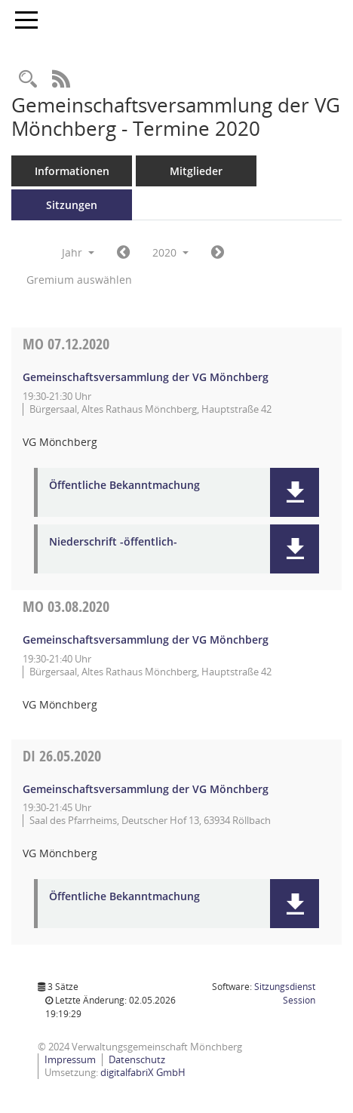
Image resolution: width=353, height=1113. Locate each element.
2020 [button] (170, 252)
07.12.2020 (66, 344)
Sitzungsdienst (284, 993)
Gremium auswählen (79, 279)
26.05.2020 (62, 756)
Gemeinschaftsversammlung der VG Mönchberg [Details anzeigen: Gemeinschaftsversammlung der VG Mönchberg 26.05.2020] (146, 789)
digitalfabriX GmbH (143, 1072)
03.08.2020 (66, 606)
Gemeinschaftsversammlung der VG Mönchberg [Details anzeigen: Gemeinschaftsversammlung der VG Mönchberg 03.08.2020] (146, 639)
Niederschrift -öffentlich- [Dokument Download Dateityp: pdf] (113, 542)
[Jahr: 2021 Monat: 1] (217, 252)
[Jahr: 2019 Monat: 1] (123, 252)
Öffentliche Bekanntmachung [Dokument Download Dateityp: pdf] (124, 485)
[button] (294, 492)
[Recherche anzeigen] (28, 79)
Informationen (72, 171)
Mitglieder (196, 171)
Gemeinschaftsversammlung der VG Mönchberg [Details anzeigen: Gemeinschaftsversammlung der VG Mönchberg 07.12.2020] (146, 377)
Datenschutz (137, 1059)
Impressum (70, 1059)
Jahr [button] (78, 252)
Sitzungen (71, 205)
